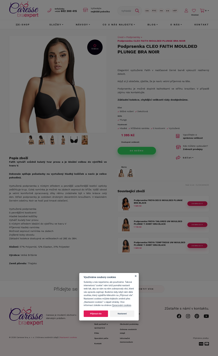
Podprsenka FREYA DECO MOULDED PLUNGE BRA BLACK (158, 201)
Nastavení (122, 313)
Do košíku (137, 151)
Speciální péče (101, 338)
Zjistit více (145, 289)
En (147, 11)
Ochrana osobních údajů (47, 337)
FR (161, 11)
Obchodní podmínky (129, 324)
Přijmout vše (96, 313)
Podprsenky (133, 37)
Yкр (175, 11)
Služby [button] (55, 24)
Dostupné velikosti (130, 142)
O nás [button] (175, 24)
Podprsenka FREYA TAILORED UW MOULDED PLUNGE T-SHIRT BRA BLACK (158, 222)
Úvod (121, 37)
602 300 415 (66, 11)
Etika (96, 333)
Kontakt (201, 24)
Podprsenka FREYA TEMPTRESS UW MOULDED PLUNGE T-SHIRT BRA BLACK (159, 243)
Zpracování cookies (121, 305)
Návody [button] (82, 24)
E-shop (23, 24)
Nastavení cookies (68, 337)
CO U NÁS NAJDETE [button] (118, 24)
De (167, 11)
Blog (152, 24)
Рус (154, 11)
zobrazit (197, 203)
